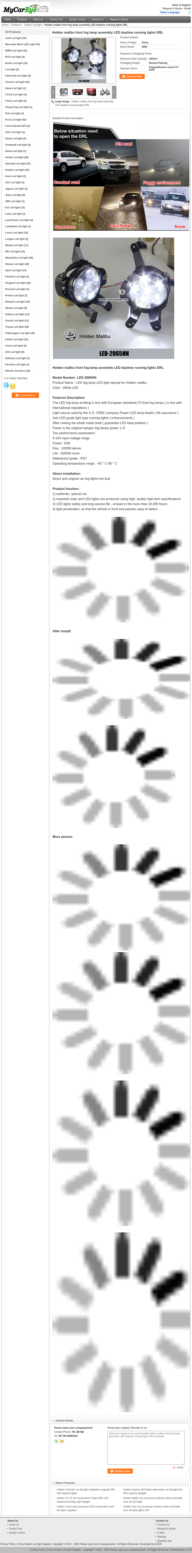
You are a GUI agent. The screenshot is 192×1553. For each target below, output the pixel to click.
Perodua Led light (15, 364)
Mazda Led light (14, 245)
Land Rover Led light (17, 220)
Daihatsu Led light (15, 358)
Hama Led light (14, 151)
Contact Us (97, 19)
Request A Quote (172, 8)
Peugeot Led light (15, 283)
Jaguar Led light (14, 188)
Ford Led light (13, 119)
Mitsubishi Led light (16, 257)
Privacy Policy (7, 1544)
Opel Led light (13, 270)
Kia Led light (12, 207)
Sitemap (161, 1536)
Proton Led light (14, 295)
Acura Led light (14, 345)
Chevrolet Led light (16, 75)
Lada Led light (13, 213)
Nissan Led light (14, 264)
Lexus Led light (14, 232)
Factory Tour (56, 19)
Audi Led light (13, 38)
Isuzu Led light (13, 176)
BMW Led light (13, 50)
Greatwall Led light (16, 144)
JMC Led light (13, 201)
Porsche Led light (15, 289)
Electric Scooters (15, 370)
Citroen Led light (14, 82)
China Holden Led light (29, 1544)
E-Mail (160, 1532)
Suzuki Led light (14, 320)
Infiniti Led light (14, 339)
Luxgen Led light (15, 239)
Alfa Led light (13, 352)
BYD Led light (13, 56)
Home (8, 19)
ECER (158, 1544)
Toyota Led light (14, 326)
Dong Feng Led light (17, 107)
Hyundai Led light (15, 163)
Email (187, 8)
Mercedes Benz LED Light (20, 44)
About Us (38, 19)
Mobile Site (164, 1541)
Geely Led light (14, 138)
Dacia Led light (13, 88)
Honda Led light (14, 157)
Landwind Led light (16, 226)
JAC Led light (13, 182)
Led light (10, 69)
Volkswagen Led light (17, 333)
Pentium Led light (15, 276)
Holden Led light (33, 24)
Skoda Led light (14, 308)
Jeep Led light (13, 195)
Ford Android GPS (15, 126)
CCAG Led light (14, 94)
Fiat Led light (12, 113)
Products (22, 19)
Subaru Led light (14, 314)
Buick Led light (14, 63)
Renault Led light (15, 301)
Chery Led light (14, 100)
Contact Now (134, 76)
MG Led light (12, 251)
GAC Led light (13, 132)
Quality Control (77, 19)
